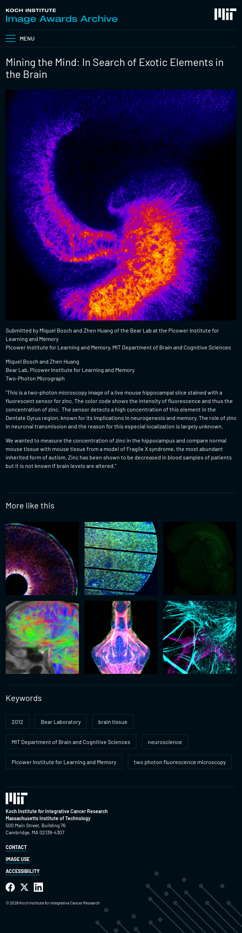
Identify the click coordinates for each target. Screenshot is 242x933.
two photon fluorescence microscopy (180, 761)
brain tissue (113, 721)
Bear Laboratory (61, 721)
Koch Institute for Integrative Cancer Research (57, 811)
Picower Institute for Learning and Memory (64, 761)
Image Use (18, 859)
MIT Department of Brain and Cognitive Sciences (71, 741)
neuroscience (165, 741)
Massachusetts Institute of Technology (48, 818)
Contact (16, 847)
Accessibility (23, 871)
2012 (17, 721)
